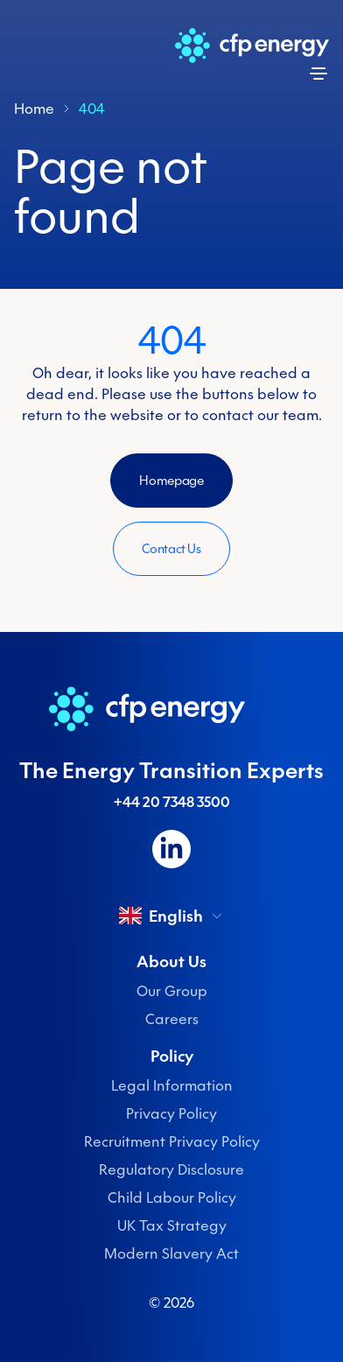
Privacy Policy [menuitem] (171, 1113)
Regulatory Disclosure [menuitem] (171, 1169)
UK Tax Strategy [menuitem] (172, 1225)
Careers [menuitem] (172, 1019)
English (172, 915)
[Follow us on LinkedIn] (171, 849)
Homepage (171, 480)
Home (34, 108)
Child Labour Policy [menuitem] (172, 1197)
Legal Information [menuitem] (172, 1085)
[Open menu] (319, 74)
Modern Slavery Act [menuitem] (171, 1253)
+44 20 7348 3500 (172, 802)
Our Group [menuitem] (171, 991)
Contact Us (171, 549)
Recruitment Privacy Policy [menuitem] (172, 1141)
